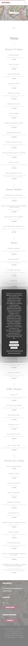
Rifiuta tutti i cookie (14, 345)
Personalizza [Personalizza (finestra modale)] (14, 347)
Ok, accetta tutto (14, 342)
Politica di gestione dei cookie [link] (14, 353)
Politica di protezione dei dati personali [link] (14, 350)
